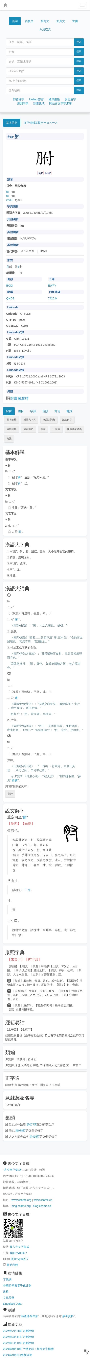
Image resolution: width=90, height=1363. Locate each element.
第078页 (20, 1130)
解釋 (9, 411)
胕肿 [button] (10, 793)
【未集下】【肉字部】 (24, 959)
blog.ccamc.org (21, 1206)
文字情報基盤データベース (41, 122)
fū (7, 195)
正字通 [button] (56, 429)
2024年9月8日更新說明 (17, 1355)
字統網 (7, 1279)
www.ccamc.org (21, 1200)
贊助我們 (12, 1264)
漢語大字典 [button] (30, 419)
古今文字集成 (12, 1169)
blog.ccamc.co (42, 1206)
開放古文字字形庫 (60, 103)
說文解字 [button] (67, 419)
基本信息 (11, 122)
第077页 (32, 1124)
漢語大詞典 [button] (49, 419)
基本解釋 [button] (11, 419)
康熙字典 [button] (11, 429)
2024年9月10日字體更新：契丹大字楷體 (28, 1349)
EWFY (52, 285)
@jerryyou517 (18, 1252)
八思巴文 (45, 29)
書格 (6, 1291)
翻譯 (69, 411)
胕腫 (15, 780)
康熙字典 (22, 103)
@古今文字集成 (19, 1246)
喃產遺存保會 (29, 1316)
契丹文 (45, 21)
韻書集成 (39, 103)
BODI (9, 285)
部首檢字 (18, 99)
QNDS (10, 298)
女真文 (61, 21)
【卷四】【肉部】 (21, 824)
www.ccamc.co (42, 1200)
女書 (75, 21)
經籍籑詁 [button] (28, 429)
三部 (27, 890)
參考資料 (68, 1316)
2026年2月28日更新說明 (18, 1330)
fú (7, 191)
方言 (57, 411)
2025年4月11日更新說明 (18, 1336)
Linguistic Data (12, 1303)
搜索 (78, 41)
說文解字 (70, 99)
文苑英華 (8, 1297)
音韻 (45, 411)
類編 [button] (43, 429)
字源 (33, 411)
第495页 (34, 1136)
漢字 (15, 21)
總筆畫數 (54, 99)
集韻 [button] (9, 438)
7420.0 (52, 298)
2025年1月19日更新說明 (18, 1342)
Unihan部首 (36, 99)
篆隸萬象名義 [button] (74, 429)
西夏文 (29, 21)
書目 (21, 411)
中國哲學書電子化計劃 (17, 1285)
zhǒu (9, 199)
